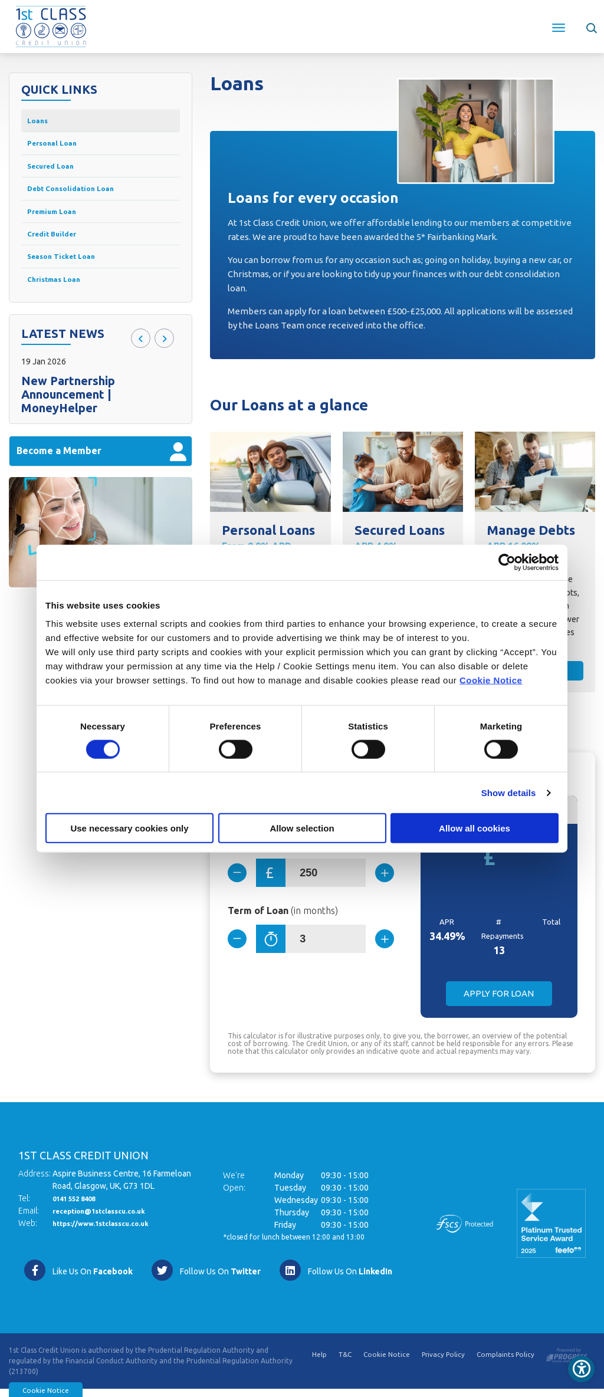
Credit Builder (57, 250)
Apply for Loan (499, 1002)
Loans (40, 122)
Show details (508, 792)
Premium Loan (57, 224)
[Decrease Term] (242, 947)
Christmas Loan (60, 302)
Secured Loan (56, 173)
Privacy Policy (441, 1364)
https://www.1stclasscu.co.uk (110, 1231)
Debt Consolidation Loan (81, 199)
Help (315, 1364)
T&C (342, 1364)
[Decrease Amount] (242, 878)
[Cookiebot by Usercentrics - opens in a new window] (507, 562)
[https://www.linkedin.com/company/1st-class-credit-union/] (335, 1278)
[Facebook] (78, 1278)
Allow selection (302, 828)
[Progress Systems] (566, 1361)
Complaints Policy (505, 1364)
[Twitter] (205, 1278)
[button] (590, 26)
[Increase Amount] (380, 878)
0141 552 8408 (80, 1206)
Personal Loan (58, 148)
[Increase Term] (380, 947)
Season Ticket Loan (70, 276)
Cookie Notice (491, 680)
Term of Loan (283, 919)
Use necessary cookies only (129, 828)
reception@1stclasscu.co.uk (108, 1219)
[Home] (51, 25)
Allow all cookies (474, 828)
